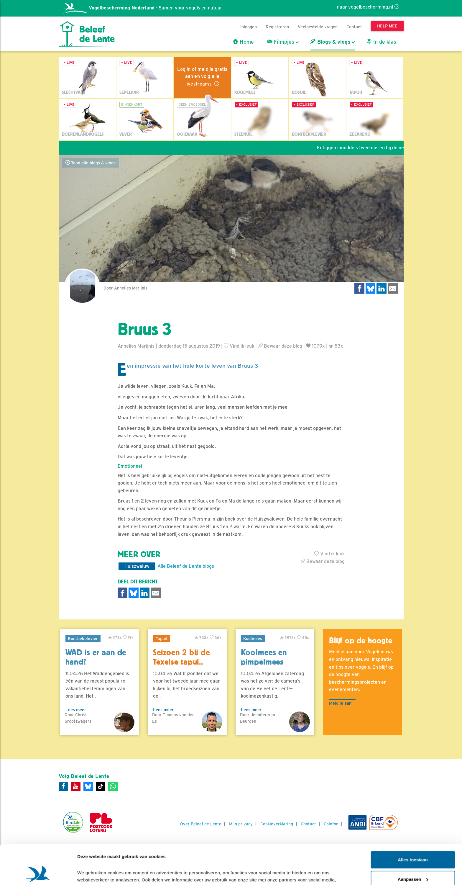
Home (243, 42)
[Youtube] (75, 786)
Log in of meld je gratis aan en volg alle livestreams (202, 76)
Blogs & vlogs (330, 42)
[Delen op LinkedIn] (381, 288)
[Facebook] (63, 786)
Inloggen (248, 26)
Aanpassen (413, 842)
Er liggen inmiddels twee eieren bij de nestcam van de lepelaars (390, 148)
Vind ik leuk (239, 346)
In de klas (381, 42)
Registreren (277, 26)
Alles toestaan (413, 822)
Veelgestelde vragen (318, 26)
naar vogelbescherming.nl (365, 7)
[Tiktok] (100, 786)
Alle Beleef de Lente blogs (185, 566)
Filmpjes (280, 42)
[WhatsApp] (113, 786)
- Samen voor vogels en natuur (142, 8)
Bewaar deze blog (280, 346)
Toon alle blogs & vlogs (90, 162)
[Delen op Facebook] (359, 288)
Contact (354, 26)
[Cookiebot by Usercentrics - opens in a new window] (38, 873)
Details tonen (91, 873)
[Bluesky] (88, 786)
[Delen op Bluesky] (371, 288)
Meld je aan (340, 703)
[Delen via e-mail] (393, 288)
